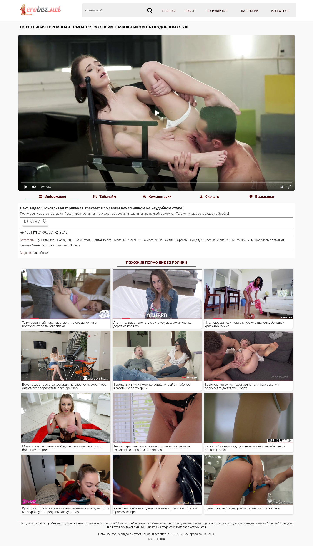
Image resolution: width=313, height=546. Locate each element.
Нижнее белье (30, 245)
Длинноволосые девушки (266, 240)
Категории (249, 11)
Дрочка (75, 245)
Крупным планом (55, 245)
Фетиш (169, 240)
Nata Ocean (41, 253)
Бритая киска (101, 240)
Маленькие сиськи (127, 240)
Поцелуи (196, 240)
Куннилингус (45, 240)
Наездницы (65, 240)
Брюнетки (83, 240)
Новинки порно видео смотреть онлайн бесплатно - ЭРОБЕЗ (140, 534)
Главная (169, 11)
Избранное (280, 11)
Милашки (238, 240)
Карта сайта (156, 539)
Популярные (216, 11)
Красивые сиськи (217, 240)
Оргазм (182, 240)
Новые (190, 11)
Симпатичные (152, 240)
